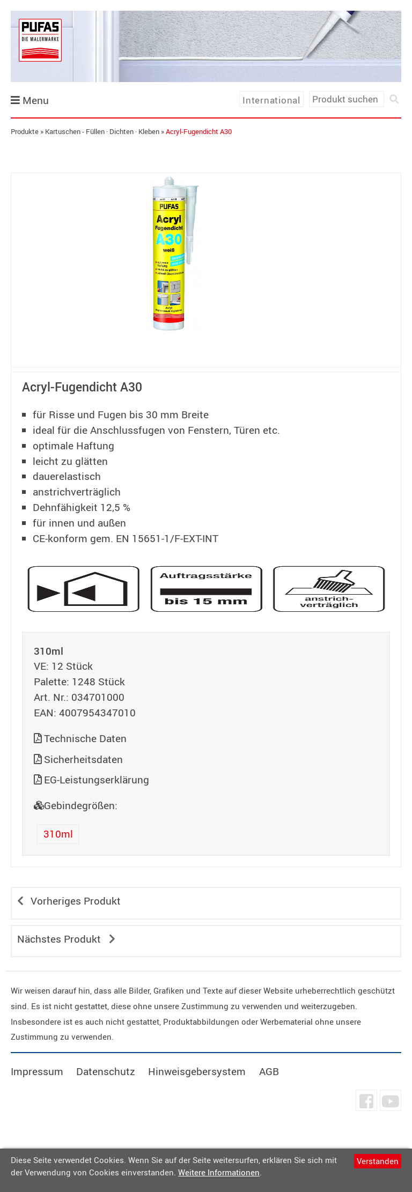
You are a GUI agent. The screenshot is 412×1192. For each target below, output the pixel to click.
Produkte (25, 131)
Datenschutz (105, 1071)
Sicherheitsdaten (83, 759)
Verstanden (378, 1161)
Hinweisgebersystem (197, 1071)
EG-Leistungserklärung (96, 780)
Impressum (37, 1071)
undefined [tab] (172, 352)
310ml (58, 834)
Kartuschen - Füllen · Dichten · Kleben (102, 131)
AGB (269, 1071)
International (271, 100)
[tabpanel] (172, 253)
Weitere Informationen (219, 1172)
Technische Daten (85, 738)
